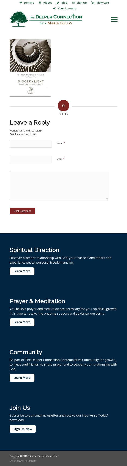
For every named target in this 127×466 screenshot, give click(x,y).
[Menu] (112, 19)
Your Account (64, 8)
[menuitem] (27, 3)
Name (61, 143)
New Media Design (26, 460)
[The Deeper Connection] (53, 19)
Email (60, 158)
